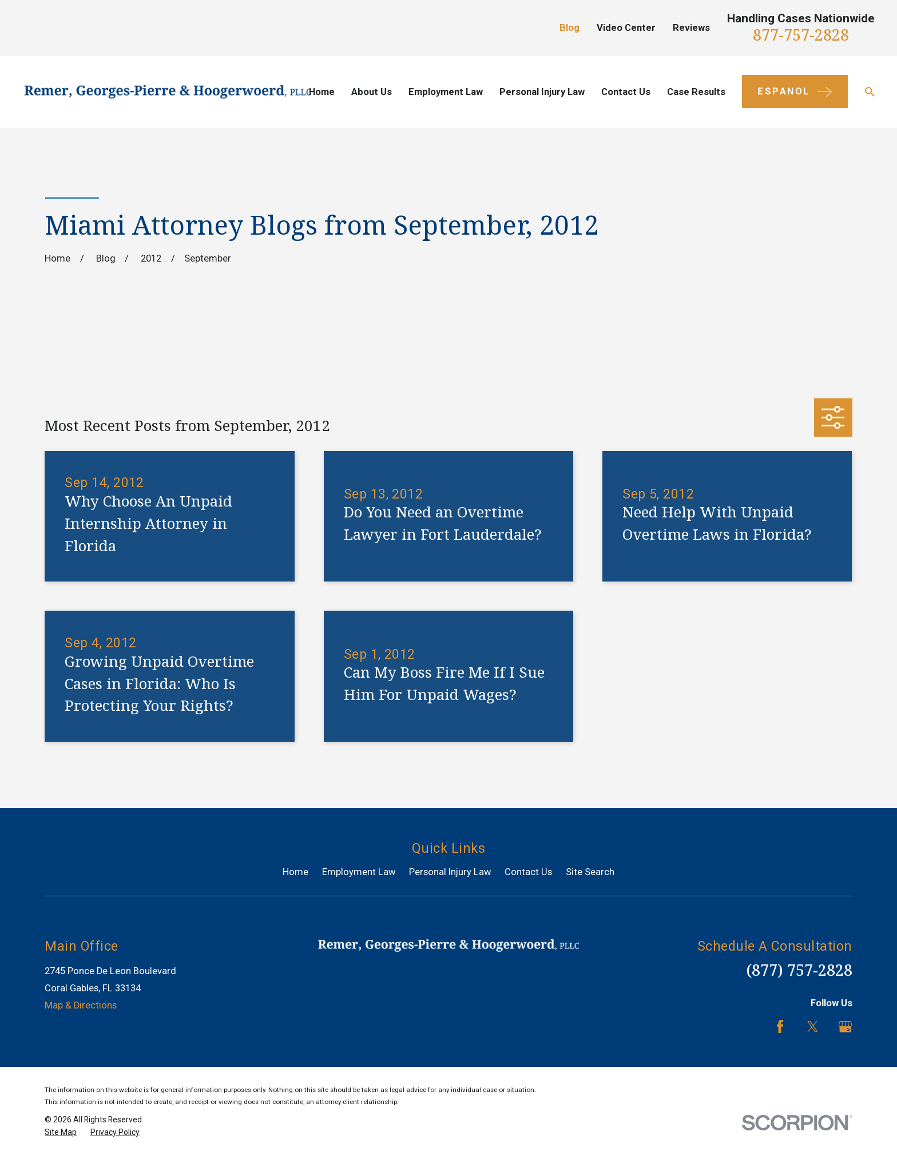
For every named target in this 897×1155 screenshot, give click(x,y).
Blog (569, 27)
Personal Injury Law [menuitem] (542, 91)
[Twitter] (812, 1026)
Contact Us (528, 872)
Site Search (590, 872)
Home (295, 872)
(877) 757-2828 (799, 969)
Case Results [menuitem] (696, 91)
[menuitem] (61, 1132)
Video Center (626, 27)
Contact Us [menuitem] (625, 91)
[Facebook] (780, 1026)
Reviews (691, 27)
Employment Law (359, 872)
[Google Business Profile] (845, 1026)
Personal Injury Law (450, 872)
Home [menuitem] (322, 91)
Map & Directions (81, 1005)
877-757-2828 (801, 34)
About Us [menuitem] (371, 91)
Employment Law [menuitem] (445, 91)
